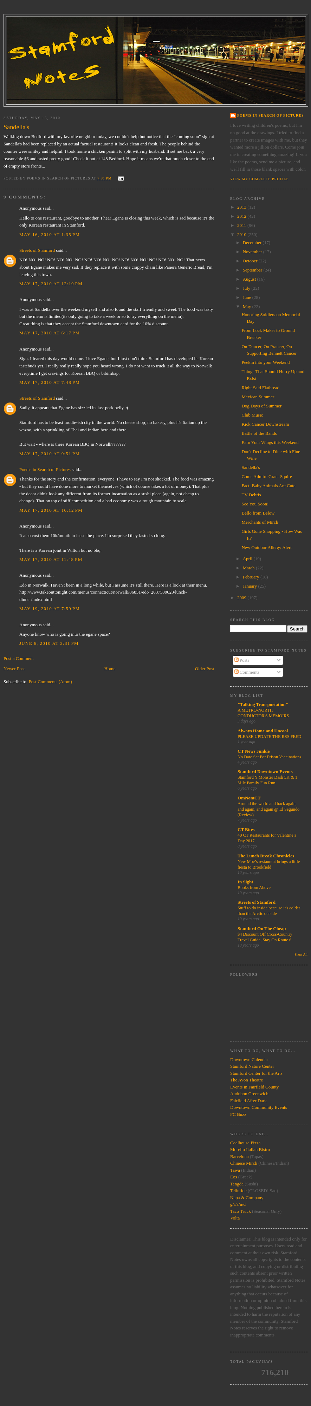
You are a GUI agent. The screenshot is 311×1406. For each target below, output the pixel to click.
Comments (247, 672)
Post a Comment (19, 658)
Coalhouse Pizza (245, 1142)
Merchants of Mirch (259, 522)
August (250, 279)
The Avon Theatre (246, 1080)
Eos (233, 1176)
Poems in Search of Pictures (45, 469)
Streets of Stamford (37, 250)
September (253, 270)
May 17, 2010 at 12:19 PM (51, 283)
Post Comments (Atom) (50, 681)
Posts (242, 660)
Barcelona (239, 1156)
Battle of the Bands (259, 433)
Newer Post (14, 668)
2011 (242, 225)
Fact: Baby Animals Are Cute (268, 485)
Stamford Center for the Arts (256, 1073)
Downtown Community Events (258, 1107)
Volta (235, 1218)
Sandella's (250, 467)
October (251, 260)
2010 (242, 234)
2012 (242, 216)
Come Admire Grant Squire (266, 476)
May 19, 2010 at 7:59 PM (49, 608)
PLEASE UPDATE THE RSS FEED (270, 736)
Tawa (235, 1170)
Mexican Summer (257, 396)
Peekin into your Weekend (265, 362)
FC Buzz (238, 1114)
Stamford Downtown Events (265, 771)
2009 (242, 597)
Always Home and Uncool (263, 730)
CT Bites (246, 829)
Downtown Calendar (249, 1059)
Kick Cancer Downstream (265, 424)
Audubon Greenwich (249, 1093)
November (253, 251)
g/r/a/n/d (238, 1204)
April (248, 558)
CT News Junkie (254, 751)
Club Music (252, 415)
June (247, 297)
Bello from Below (257, 513)
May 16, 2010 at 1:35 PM (49, 234)
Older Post (204, 668)
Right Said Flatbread (260, 387)
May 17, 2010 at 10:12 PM (51, 510)
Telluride (238, 1190)
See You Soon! (254, 503)
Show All (300, 954)
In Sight (245, 881)
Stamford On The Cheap (262, 928)
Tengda (237, 1183)
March (249, 567)
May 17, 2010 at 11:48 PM (51, 559)
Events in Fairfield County (254, 1087)
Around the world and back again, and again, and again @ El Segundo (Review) (268, 809)
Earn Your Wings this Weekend (269, 442)
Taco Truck (240, 1211)
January (250, 586)
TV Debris (251, 494)
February (251, 577)
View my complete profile (259, 179)
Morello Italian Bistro (250, 1149)
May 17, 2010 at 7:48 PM (49, 382)
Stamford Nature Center (252, 1066)
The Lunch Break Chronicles (266, 855)
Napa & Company (247, 1197)
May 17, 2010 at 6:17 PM (49, 332)
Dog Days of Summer (261, 405)
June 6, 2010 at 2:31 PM (49, 643)
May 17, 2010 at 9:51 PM (49, 453)
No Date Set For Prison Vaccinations (269, 756)
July (247, 288)
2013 (242, 207)
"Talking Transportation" (263, 704)
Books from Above (254, 887)
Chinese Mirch (244, 1163)
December (253, 242)
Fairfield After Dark (248, 1100)
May (247, 306)
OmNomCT (249, 797)
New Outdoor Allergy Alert (266, 547)
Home (110, 668)
